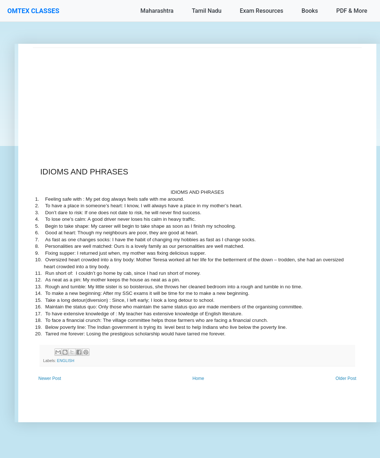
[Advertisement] (197, 99)
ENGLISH (65, 360)
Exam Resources (261, 10)
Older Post (345, 378)
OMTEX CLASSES (33, 11)
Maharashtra (157, 10)
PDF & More (351, 10)
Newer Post (49, 378)
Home (198, 378)
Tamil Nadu (206, 10)
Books (309, 10)
